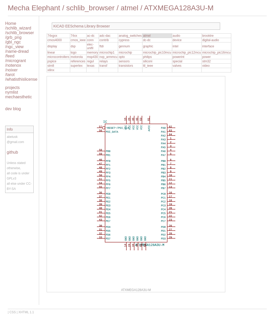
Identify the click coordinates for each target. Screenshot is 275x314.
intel (175, 46)
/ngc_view (14, 46)
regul (90, 61)
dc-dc (146, 40)
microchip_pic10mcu (157, 52)
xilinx (50, 70)
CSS (12, 312)
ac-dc (91, 36)
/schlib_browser (19, 33)
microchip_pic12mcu (187, 52)
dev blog (13, 109)
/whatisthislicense (21, 79)
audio (176, 36)
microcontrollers (58, 57)
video (206, 66)
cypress (124, 40)
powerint (178, 57)
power (206, 57)
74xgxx (52, 36)
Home (10, 23)
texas (91, 66)
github (12, 152)
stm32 (206, 61)
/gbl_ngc (13, 42)
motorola (77, 57)
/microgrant (15, 60)
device (177, 40)
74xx (74, 36)
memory (92, 52)
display (52, 46)
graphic (148, 46)
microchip (125, 52)
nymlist (11, 92)
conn (90, 40)
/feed (10, 56)
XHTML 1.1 (26, 312)
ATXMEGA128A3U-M (179, 8)
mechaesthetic (18, 97)
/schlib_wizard (18, 28)
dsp (73, 46)
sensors (124, 61)
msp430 (92, 57)
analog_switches (130, 36)
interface (208, 46)
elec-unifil (90, 46)
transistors (126, 66)
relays (103, 61)
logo (74, 52)
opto (122, 57)
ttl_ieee (148, 66)
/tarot (10, 74)
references (78, 61)
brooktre (208, 36)
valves (177, 66)
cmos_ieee (78, 40)
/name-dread (17, 51)
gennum (124, 46)
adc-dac (105, 36)
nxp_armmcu (108, 57)
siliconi (147, 61)
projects (12, 87)
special (177, 61)
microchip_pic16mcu (216, 52)
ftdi (101, 46)
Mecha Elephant (34, 8)
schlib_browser (90, 8)
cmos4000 (54, 40)
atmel (129, 8)
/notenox (13, 65)
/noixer (11, 70)
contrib (104, 40)
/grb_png (13, 37)
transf (103, 66)
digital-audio (210, 40)
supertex (77, 66)
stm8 (50, 66)
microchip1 (106, 52)
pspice (51, 61)
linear (51, 52)
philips (147, 57)
